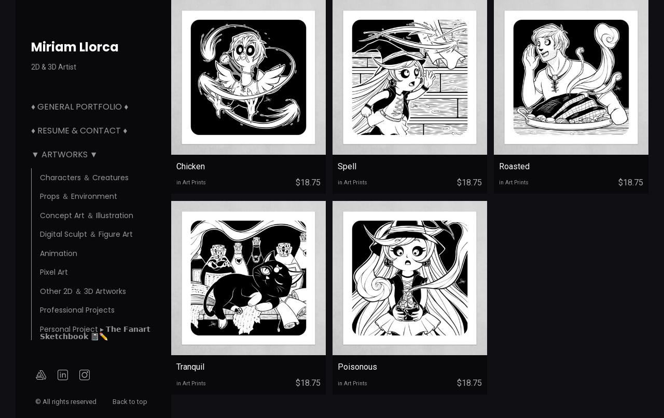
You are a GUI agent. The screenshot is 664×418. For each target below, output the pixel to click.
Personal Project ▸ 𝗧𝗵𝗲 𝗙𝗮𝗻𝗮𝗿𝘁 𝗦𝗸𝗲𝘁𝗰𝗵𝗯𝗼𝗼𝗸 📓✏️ (95, 333)
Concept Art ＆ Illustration (86, 215)
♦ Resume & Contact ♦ (79, 131)
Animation (58, 253)
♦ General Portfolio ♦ (79, 107)
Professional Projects (77, 310)
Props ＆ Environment (78, 196)
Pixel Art (54, 272)
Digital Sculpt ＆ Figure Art (86, 234)
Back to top (131, 402)
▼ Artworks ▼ (64, 154)
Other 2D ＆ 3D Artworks (83, 291)
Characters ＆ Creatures (84, 177)
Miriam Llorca (75, 47)
